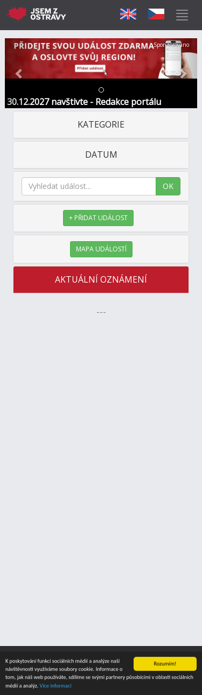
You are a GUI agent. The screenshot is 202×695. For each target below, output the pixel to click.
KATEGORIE (101, 124)
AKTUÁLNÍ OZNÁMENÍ (101, 279)
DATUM (101, 154)
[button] (19, 73)
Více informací (56, 686)
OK (168, 186)
